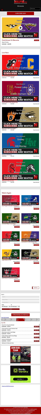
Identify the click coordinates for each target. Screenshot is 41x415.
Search (11, 309)
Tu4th (5, 319)
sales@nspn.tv (29, 411)
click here (26, 407)
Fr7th (25, 319)
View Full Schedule (5, 317)
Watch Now (36, 326)
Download (36, 40)
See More (36, 287)
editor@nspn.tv (32, 410)
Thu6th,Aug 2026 (20, 319)
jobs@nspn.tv (27, 413)
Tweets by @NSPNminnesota (8, 386)
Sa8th (31, 319)
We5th (11, 319)
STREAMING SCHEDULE (20, 315)
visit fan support (33, 409)
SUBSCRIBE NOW (20, 13)
